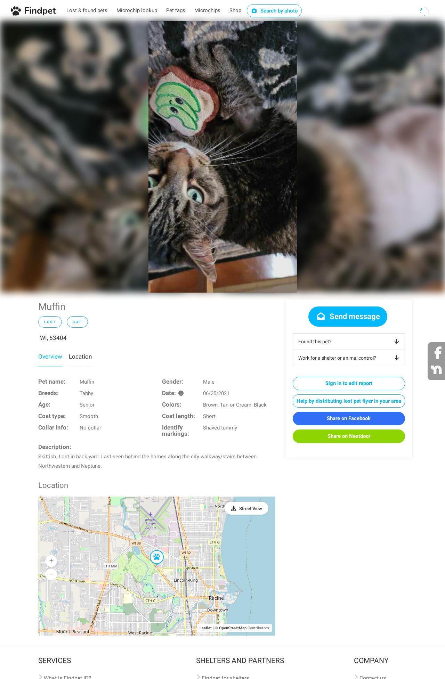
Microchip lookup (136, 10)
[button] (152, 550)
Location (80, 356)
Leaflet (206, 628)
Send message (348, 316)
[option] (222, 157)
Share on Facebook (349, 418)
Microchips (207, 10)
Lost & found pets (86, 10)
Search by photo (274, 11)
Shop (235, 10)
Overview (50, 356)
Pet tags (175, 10)
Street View (250, 508)
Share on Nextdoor (348, 436)
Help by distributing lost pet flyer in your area (349, 401)
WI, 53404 (53, 337)
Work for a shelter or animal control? (350, 357)
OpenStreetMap (232, 628)
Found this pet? (350, 341)
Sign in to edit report (348, 383)
